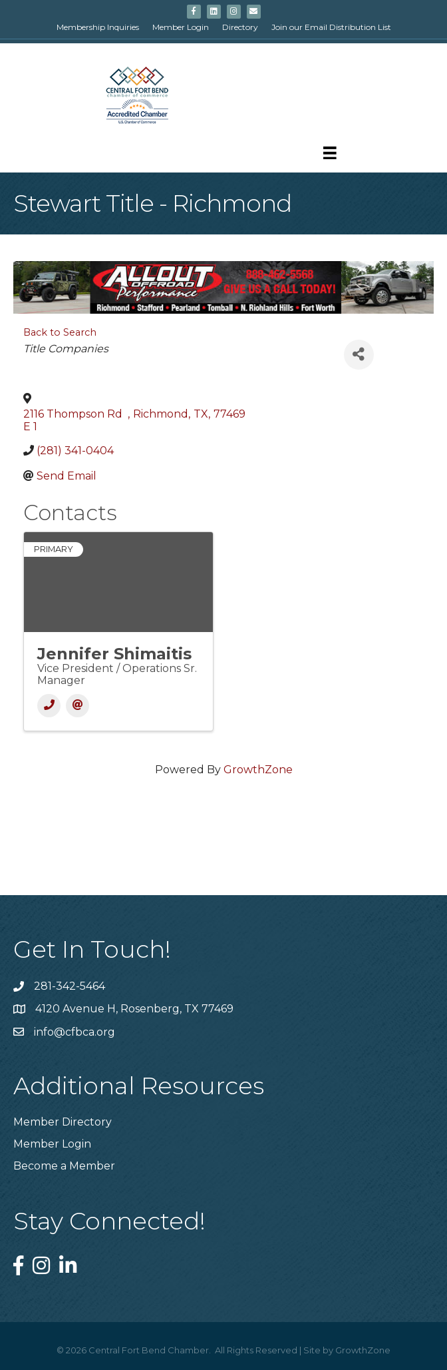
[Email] (77, 705)
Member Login (180, 27)
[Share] (359, 355)
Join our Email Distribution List (331, 27)
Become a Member (64, 1166)
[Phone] (49, 705)
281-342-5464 (69, 986)
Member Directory (62, 1122)
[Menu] (330, 153)
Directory (240, 27)
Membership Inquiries (98, 27)
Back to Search (59, 332)
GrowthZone (258, 769)
